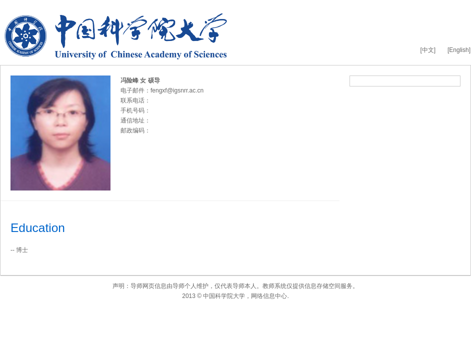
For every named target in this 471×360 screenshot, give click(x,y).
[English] (459, 50)
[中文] (428, 50)
